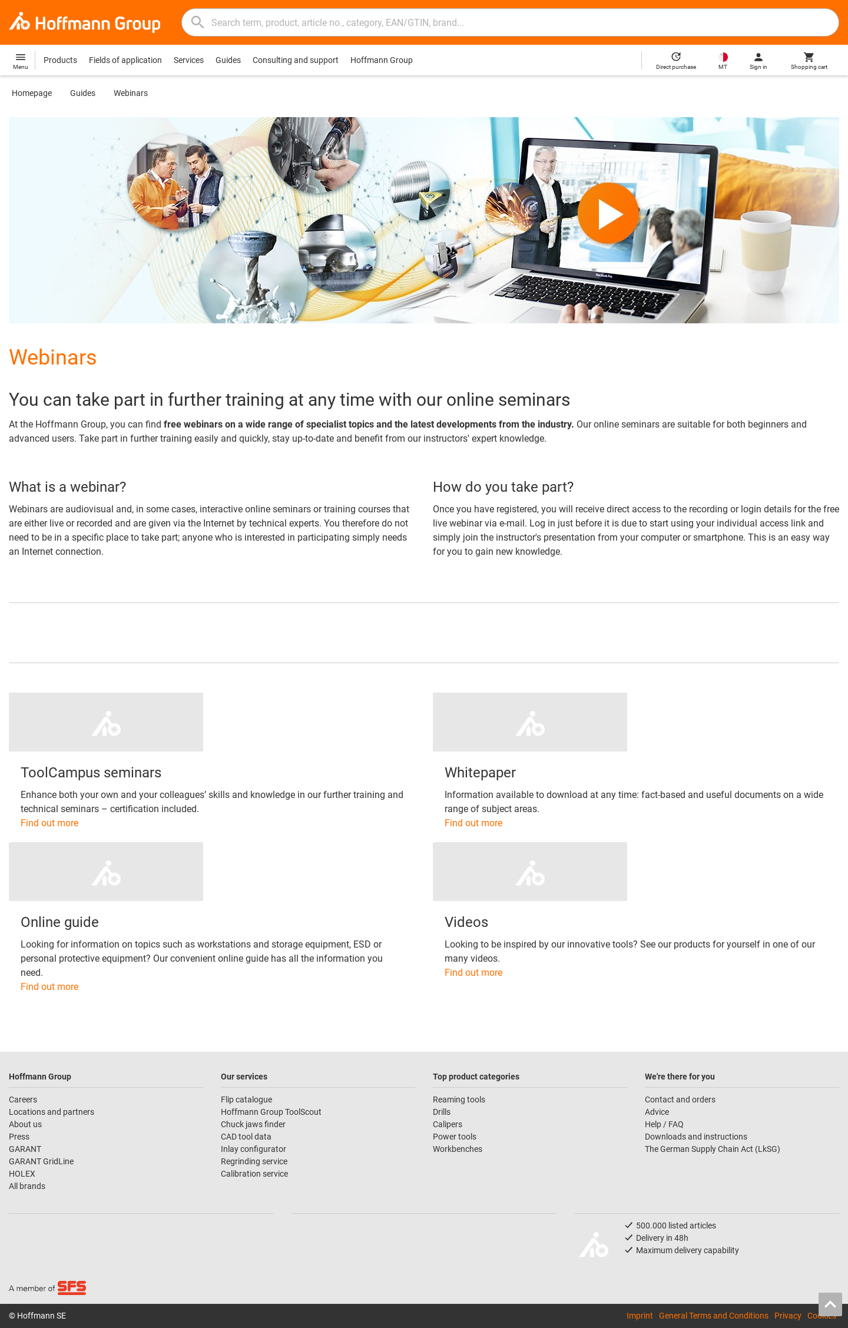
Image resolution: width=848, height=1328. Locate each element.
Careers (23, 1099)
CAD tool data (246, 1136)
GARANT (25, 1149)
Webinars (131, 93)
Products (60, 60)
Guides (228, 60)
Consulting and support (296, 60)
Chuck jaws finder (253, 1124)
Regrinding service (254, 1161)
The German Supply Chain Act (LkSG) (712, 1149)
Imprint (640, 1315)
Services (189, 60)
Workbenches (457, 1149)
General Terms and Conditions (713, 1315)
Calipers (447, 1124)
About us (25, 1124)
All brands (27, 1186)
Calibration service (254, 1173)
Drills (441, 1112)
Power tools (454, 1136)
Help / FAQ (664, 1124)
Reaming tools (459, 1099)
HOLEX (22, 1173)
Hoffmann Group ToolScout (271, 1112)
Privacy (787, 1315)
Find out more (49, 823)
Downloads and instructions (696, 1136)
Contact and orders (680, 1099)
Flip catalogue (246, 1099)
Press (19, 1136)
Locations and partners (51, 1112)
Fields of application (125, 60)
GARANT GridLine (41, 1161)
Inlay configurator (253, 1149)
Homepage (32, 93)
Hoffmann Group (381, 60)
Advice (657, 1112)
